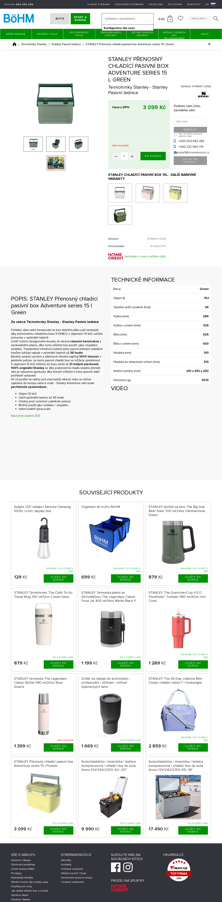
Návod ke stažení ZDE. (26, 393)
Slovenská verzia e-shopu (77, 854)
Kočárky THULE (47, 34)
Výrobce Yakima (20, 876)
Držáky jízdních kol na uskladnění (174, 35)
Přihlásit (199, 18)
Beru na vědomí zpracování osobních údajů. (190, 135)
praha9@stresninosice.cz (193, 152)
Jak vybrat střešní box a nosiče (29, 867)
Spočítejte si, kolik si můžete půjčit (145, 233)
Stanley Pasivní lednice (66, 44)
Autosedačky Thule (79, 34)
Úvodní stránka (14, 44)
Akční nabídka (15, 34)
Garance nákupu (21, 837)
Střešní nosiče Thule (73, 850)
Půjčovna (175, 4)
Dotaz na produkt (190, 160)
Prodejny (16, 850)
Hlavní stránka (98, 4)
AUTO (55, 18)
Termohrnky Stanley (34, 44)
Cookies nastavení (72, 859)
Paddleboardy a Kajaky (111, 34)
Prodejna (156, 4)
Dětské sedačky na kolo (143, 34)
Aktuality (66, 837)
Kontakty (194, 4)
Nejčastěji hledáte (22, 854)
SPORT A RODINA (85, 18)
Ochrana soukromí (72, 846)
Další (206, 34)
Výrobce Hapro (20, 880)
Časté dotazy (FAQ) (22, 846)
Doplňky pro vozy (21, 863)
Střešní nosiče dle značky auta (29, 859)
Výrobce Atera (19, 872)
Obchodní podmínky (129, 4)
